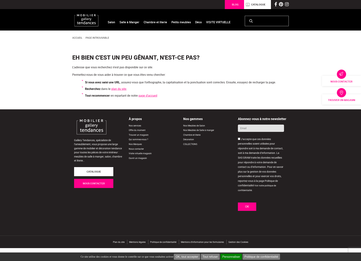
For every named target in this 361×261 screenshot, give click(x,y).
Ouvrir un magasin (138, 158)
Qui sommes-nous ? (138, 139)
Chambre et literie (191, 134)
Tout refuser (210, 256)
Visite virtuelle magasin (140, 153)
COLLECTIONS (190, 144)
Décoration (188, 139)
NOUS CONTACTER (94, 183)
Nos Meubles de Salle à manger (198, 130)
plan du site (118, 89)
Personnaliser (231, 256)
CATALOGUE (94, 171)
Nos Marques (135, 144)
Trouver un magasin (341, 100)
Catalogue (258, 4)
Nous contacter (341, 81)
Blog (235, 4)
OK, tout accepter (187, 256)
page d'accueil (148, 96)
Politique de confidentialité (261, 256)
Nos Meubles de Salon (194, 125)
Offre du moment (137, 130)
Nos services (135, 125)
